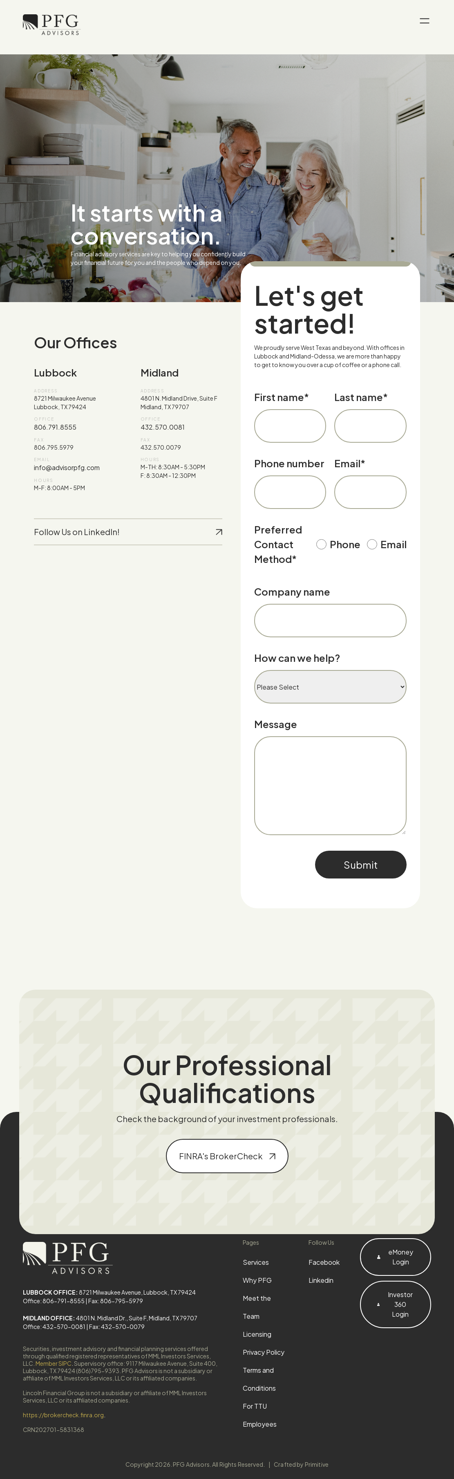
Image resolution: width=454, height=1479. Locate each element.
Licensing (257, 1334)
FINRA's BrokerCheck (227, 1156)
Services (256, 1262)
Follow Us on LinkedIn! (128, 532)
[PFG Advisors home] (52, 24)
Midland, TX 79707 (165, 406)
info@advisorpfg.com (67, 467)
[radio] (338, 546)
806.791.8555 (55, 427)
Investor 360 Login (395, 1304)
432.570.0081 (163, 427)
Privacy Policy (263, 1352)
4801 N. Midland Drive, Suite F (179, 398)
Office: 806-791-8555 (54, 1300)
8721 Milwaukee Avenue (65, 398)
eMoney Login (395, 1257)
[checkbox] (361, 546)
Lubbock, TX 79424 (60, 406)
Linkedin (321, 1280)
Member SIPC (54, 1363)
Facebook (324, 1262)
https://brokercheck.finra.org (63, 1414)
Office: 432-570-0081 (54, 1326)
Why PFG (257, 1280)
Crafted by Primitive (301, 1464)
